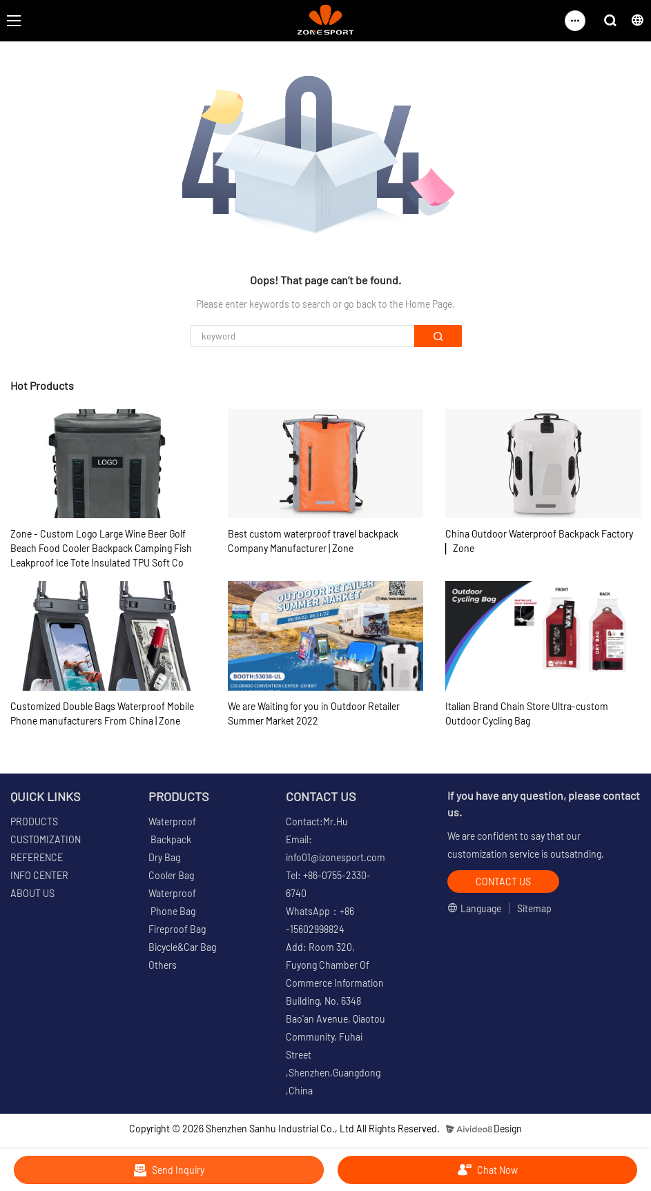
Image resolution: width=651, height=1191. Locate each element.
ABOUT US (32, 893)
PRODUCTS (34, 821)
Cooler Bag (171, 875)
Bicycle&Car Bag (182, 947)
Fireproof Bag (177, 929)
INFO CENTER (39, 875)
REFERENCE (36, 857)
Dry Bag (164, 857)
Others (162, 965)
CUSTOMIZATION (45, 839)
